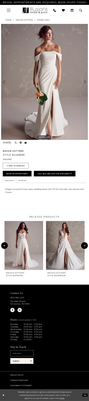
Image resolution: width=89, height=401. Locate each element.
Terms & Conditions (19, 380)
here (62, 398)
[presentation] (24, 245)
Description (9, 180)
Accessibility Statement (21, 385)
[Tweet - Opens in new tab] (15, 142)
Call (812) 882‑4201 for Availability (55, 174)
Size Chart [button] (7, 159)
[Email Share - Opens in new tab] (26, 143)
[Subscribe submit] (21, 361)
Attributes (22, 180)
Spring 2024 (43, 20)
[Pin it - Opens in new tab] (21, 142)
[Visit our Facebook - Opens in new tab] (12, 310)
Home (8, 20)
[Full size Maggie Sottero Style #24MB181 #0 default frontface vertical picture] (44, 82)
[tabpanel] (44, 82)
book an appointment (17, 174)
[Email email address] (21, 353)
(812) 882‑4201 (17, 297)
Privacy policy (17, 375)
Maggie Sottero (24, 20)
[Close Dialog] (3, 395)
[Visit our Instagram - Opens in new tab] (19, 310)
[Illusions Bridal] (35, 10)
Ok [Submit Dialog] (85, 395)
